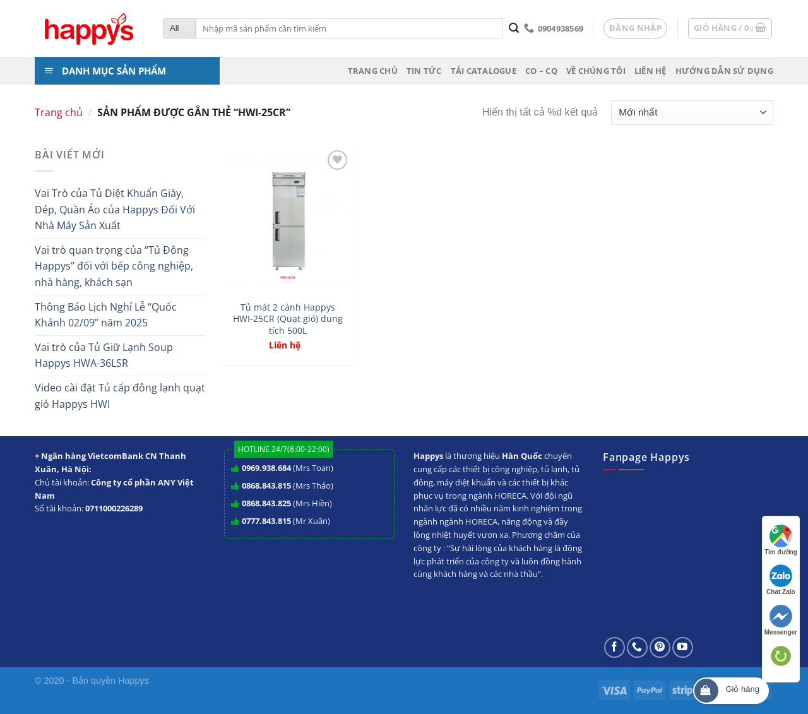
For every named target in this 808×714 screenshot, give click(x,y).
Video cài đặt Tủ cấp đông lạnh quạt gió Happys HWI (120, 396)
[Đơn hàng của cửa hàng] (692, 112)
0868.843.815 (266, 485)
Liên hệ (650, 70)
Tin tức (424, 70)
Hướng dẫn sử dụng (724, 70)
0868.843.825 (266, 503)
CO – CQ (541, 70)
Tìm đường (780, 540)
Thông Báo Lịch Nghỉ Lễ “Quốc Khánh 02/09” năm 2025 (106, 315)
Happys (133, 680)
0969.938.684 (266, 467)
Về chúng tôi (596, 70)
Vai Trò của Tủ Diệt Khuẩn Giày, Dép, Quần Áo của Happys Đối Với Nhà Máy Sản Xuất (115, 209)
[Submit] (513, 28)
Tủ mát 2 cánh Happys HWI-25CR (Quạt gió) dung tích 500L (288, 319)
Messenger (780, 620)
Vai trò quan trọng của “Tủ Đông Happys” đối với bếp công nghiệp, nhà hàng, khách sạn (114, 266)
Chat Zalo (780, 579)
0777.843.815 (266, 521)
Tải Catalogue (483, 70)
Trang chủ (373, 70)
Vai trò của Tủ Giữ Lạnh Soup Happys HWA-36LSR (104, 355)
